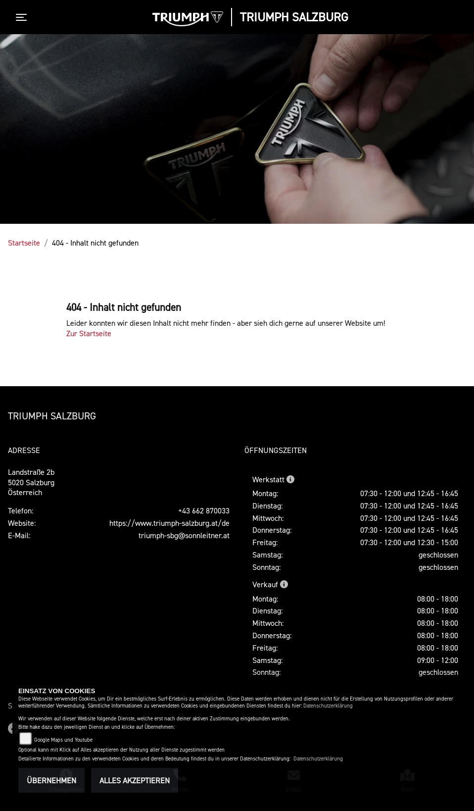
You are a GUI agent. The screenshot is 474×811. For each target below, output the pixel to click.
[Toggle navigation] (23, 17)
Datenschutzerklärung (328, 706)
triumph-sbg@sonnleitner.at (184, 535)
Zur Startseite (88, 333)
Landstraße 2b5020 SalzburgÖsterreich (31, 482)
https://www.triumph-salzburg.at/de (169, 523)
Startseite (24, 243)
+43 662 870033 (204, 510)
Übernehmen (51, 780)
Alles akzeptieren (134, 780)
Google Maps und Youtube (63, 740)
